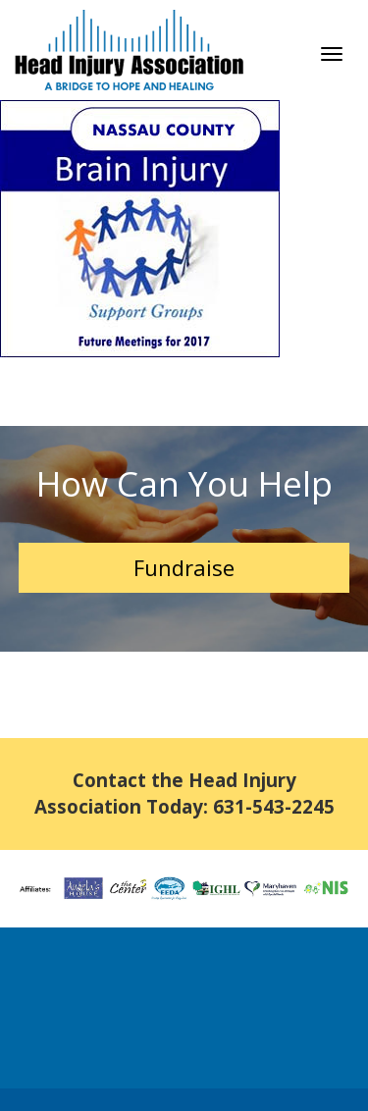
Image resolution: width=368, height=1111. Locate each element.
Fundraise (184, 567)
